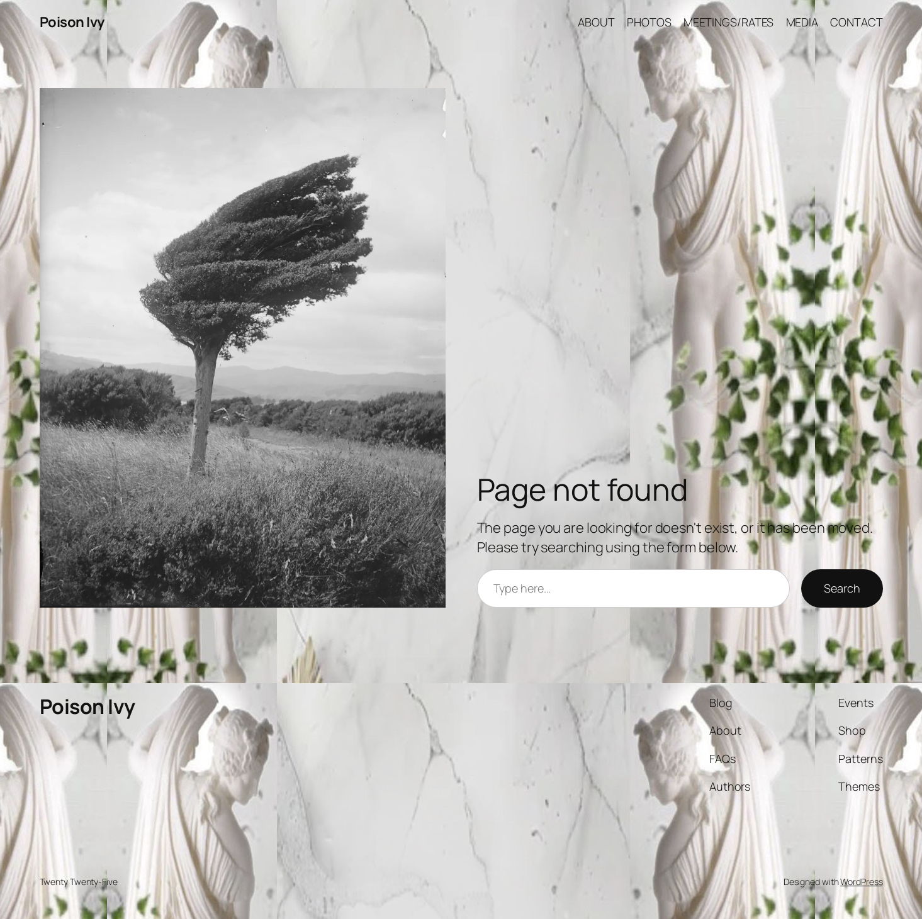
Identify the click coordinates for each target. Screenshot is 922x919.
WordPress (861, 882)
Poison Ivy (72, 22)
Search (842, 588)
